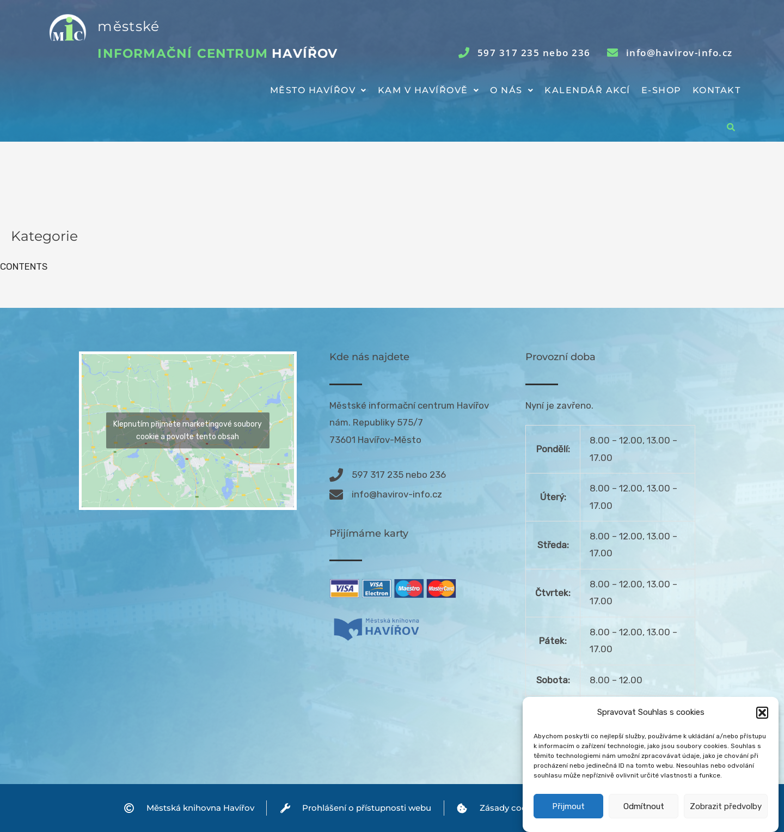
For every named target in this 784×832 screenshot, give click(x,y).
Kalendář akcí (587, 90)
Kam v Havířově (429, 90)
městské (128, 26)
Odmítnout (643, 812)
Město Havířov (318, 90)
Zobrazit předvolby (726, 812)
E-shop (661, 90)
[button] (762, 718)
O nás (512, 90)
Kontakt (717, 90)
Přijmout (568, 812)
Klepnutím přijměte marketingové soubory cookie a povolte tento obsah (187, 430)
